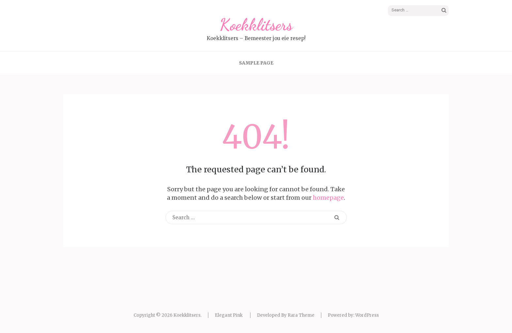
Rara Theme (301, 315)
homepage (328, 197)
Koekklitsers (256, 25)
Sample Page (256, 63)
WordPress (367, 315)
